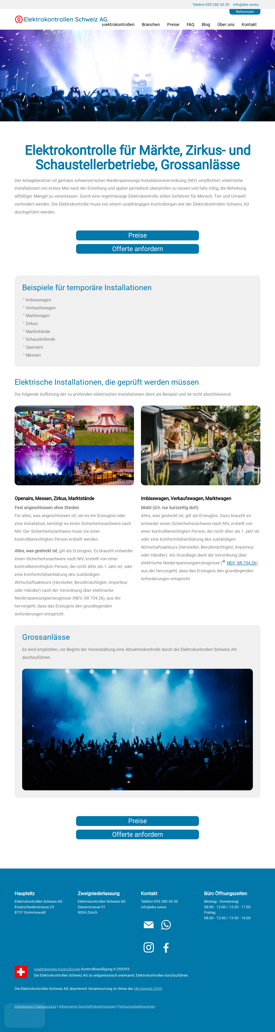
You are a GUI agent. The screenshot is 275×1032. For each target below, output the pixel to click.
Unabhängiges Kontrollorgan (57, 969)
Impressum (24, 1006)
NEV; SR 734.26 (241, 562)
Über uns (225, 24)
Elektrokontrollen (118, 24)
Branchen (151, 24)
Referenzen (245, 11)
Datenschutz (46, 1006)
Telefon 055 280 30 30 (210, 4)
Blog (206, 24)
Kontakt (249, 24)
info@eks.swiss (246, 4)
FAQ (190, 24)
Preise (173, 24)
